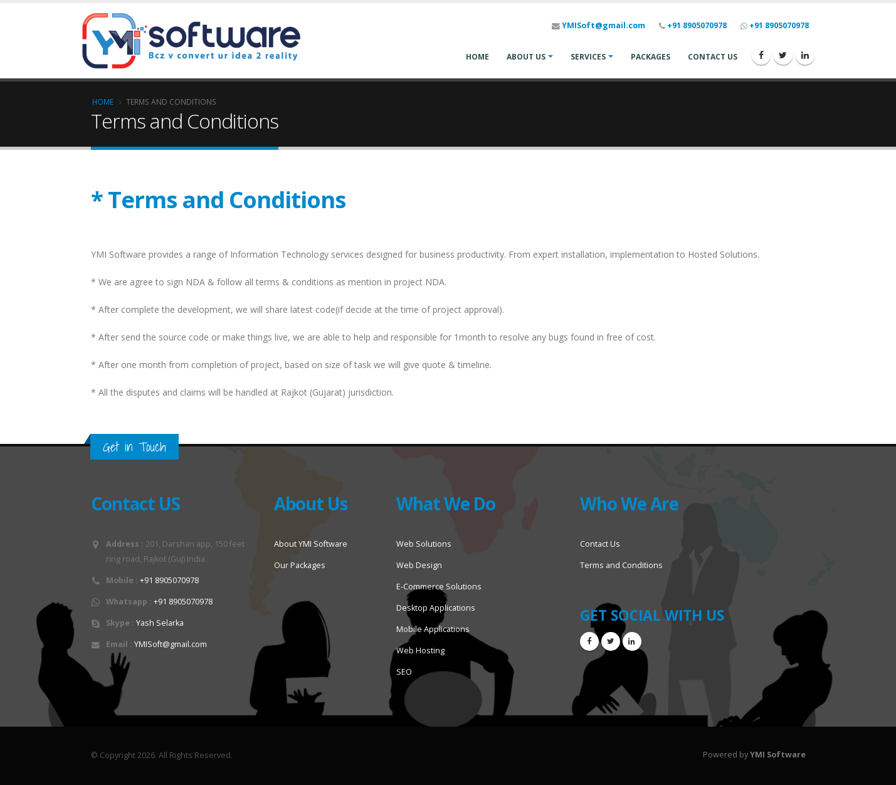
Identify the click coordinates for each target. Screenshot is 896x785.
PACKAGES (650, 56)
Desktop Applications (435, 608)
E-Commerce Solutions (439, 586)
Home (102, 102)
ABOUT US (526, 56)
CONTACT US (712, 56)
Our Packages (299, 565)
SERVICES (588, 56)
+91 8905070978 (697, 25)
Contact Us (600, 544)
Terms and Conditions (621, 565)
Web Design (419, 565)
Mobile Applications (433, 629)
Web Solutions (423, 544)
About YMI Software (310, 544)
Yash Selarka (160, 623)
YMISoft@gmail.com (603, 25)
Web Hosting (420, 650)
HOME (477, 56)
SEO (404, 671)
